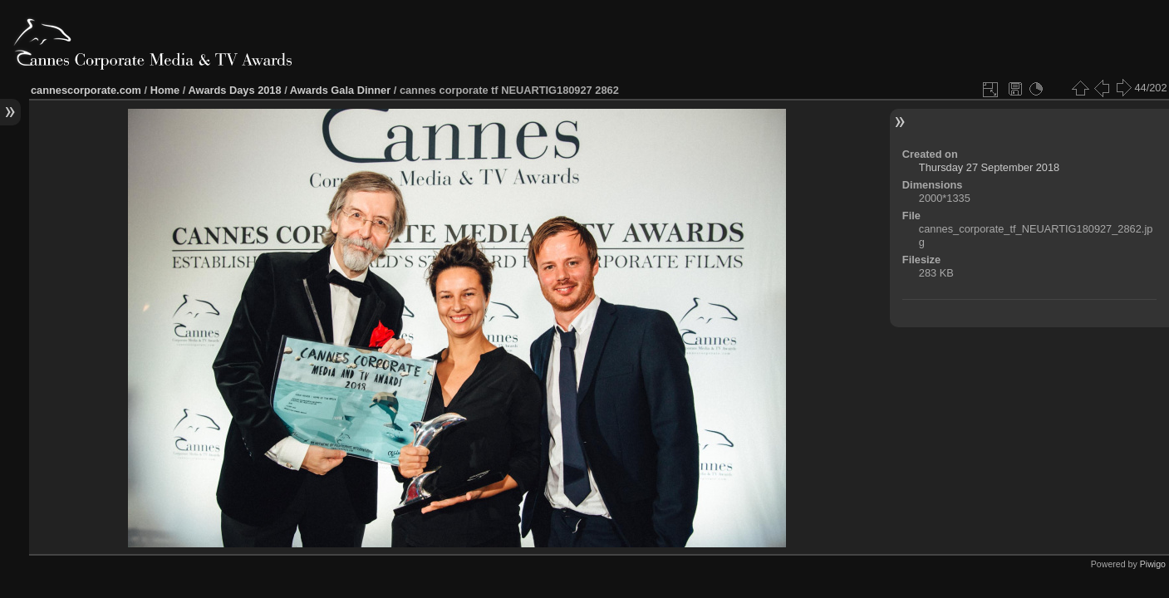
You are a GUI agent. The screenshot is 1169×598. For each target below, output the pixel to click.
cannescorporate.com (86, 90)
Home (165, 90)
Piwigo (1153, 564)
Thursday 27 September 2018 (989, 167)
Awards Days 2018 (234, 90)
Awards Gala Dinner (340, 90)
